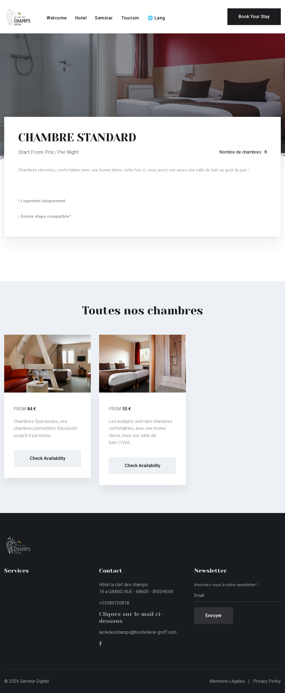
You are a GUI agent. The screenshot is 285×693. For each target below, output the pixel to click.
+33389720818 (114, 603)
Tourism (130, 18)
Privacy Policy (267, 681)
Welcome (56, 18)
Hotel (81, 18)
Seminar (104, 18)
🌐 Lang (156, 18)
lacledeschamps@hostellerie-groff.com (137, 632)
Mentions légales (227, 681)
